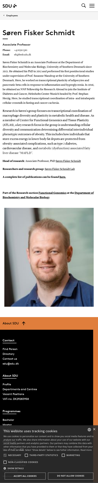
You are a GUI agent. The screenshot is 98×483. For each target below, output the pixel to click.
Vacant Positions (13, 394)
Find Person (10, 349)
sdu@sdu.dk (11, 363)
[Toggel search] (84, 5)
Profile (7, 384)
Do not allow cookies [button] (70, 475)
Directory (8, 354)
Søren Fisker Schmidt (68, 161)
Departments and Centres (20, 389)
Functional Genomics (52, 193)
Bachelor (8, 420)
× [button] (94, 429)
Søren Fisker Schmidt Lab (60, 169)
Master (7, 424)
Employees (12, 15)
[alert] (49, 454)
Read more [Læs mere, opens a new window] (86, 450)
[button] (5, 455)
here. (62, 177)
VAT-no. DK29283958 (16, 399)
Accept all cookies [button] (25, 476)
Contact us (10, 358)
